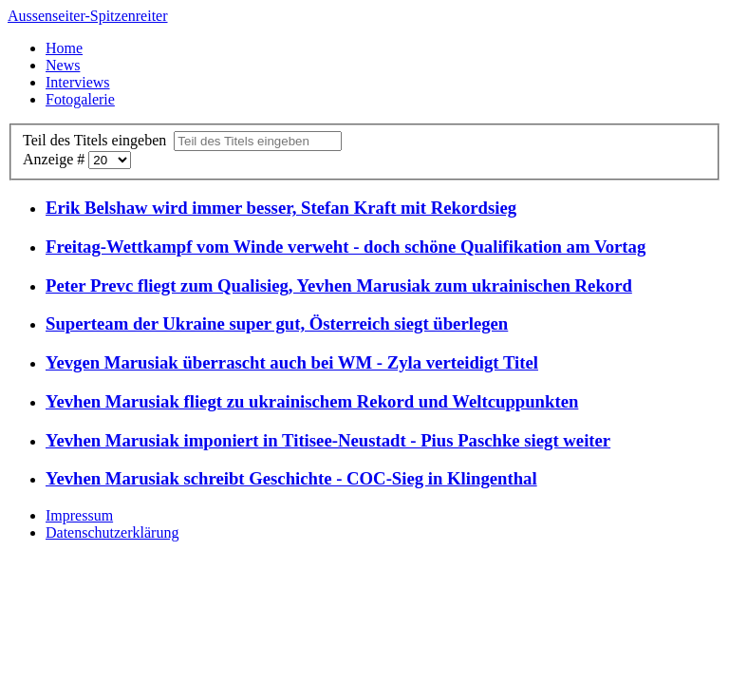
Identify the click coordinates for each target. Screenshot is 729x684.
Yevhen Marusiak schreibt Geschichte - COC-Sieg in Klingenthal (291, 478)
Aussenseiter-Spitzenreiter (88, 16)
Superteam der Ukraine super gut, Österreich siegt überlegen (277, 323)
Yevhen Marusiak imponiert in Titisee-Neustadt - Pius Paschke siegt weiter (328, 440)
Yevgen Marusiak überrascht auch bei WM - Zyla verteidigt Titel (292, 362)
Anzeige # (55, 159)
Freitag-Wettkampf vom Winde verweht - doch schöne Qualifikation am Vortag (345, 246)
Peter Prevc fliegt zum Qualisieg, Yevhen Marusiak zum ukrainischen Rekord (339, 285)
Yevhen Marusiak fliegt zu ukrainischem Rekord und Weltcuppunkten (312, 401)
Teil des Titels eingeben (98, 140)
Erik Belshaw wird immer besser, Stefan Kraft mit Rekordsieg (281, 208)
